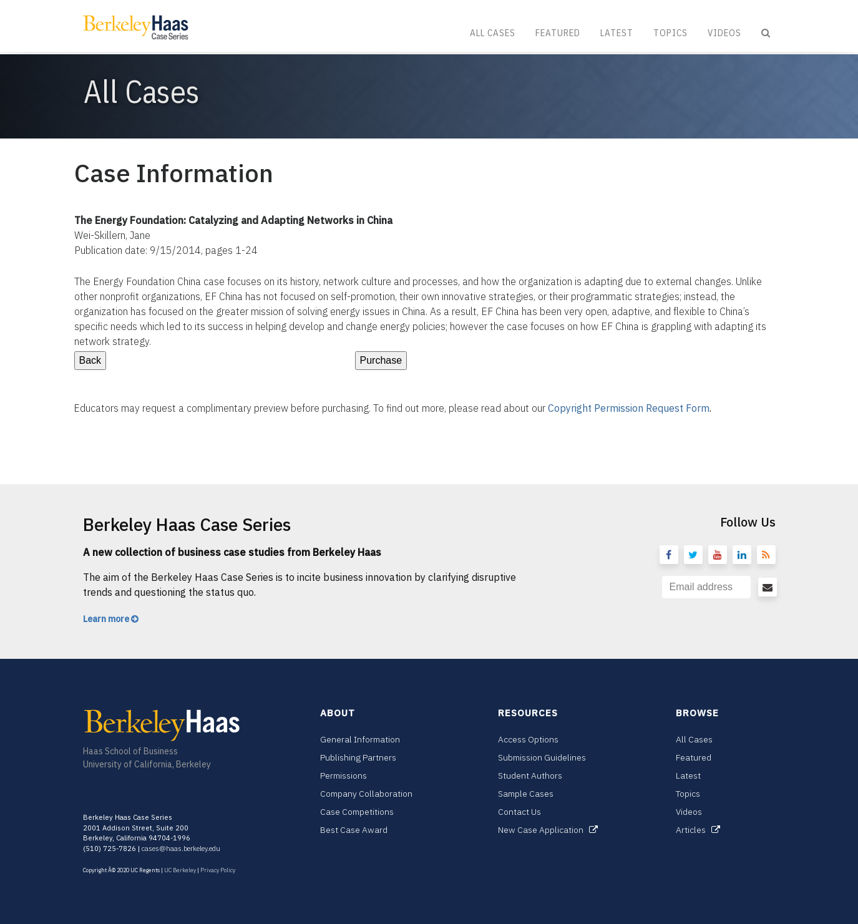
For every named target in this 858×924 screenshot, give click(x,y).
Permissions (343, 775)
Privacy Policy (217, 870)
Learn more (111, 619)
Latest (616, 33)
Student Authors (530, 775)
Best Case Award (354, 829)
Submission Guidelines (542, 757)
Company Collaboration (366, 793)
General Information (360, 739)
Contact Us (519, 811)
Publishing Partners (358, 757)
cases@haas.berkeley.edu (181, 848)
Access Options (528, 739)
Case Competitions (357, 811)
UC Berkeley (180, 870)
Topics (670, 33)
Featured (557, 33)
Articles (698, 829)
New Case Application (548, 829)
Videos (724, 33)
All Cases (492, 33)
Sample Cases (525, 793)
